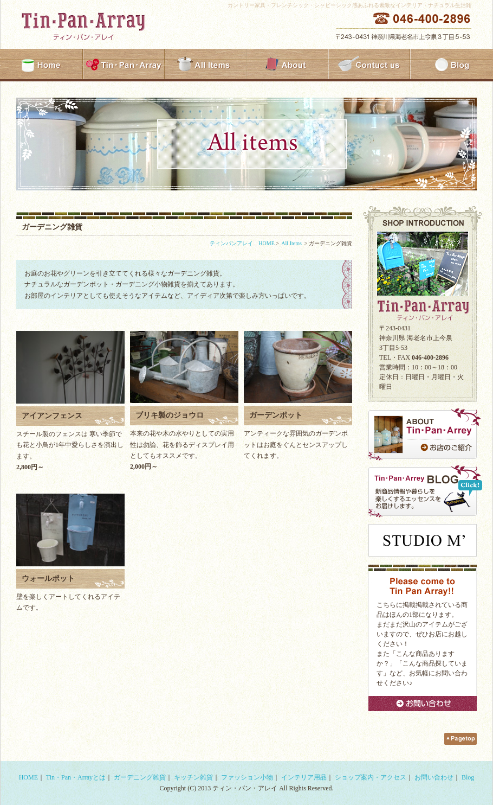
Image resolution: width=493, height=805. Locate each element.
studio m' (422, 540)
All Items (205, 65)
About (287, 65)
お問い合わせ (422, 703)
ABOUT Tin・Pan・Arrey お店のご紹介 (425, 434)
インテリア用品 (304, 777)
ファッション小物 (247, 777)
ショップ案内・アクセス (370, 777)
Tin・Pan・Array (124, 65)
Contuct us (369, 65)
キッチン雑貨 (193, 777)
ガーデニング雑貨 (140, 777)
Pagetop (460, 739)
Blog (451, 65)
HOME (42, 65)
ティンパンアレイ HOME (242, 243)
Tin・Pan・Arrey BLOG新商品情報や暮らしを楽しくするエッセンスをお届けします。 (425, 491)
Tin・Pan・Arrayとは (76, 777)
